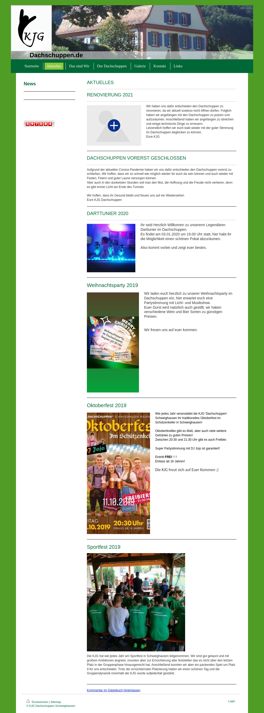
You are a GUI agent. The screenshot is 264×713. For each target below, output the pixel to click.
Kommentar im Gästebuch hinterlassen (113, 690)
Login (231, 701)
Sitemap (56, 701)
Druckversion (37, 701)
